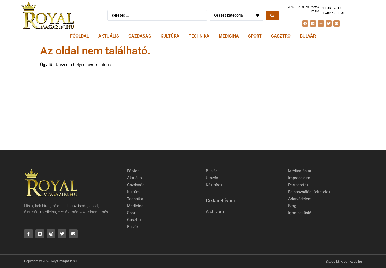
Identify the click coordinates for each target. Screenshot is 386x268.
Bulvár (308, 36)
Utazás (212, 178)
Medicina (229, 36)
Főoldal (79, 36)
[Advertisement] (193, 109)
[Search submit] (272, 15)
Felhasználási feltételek (309, 191)
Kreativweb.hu (351, 261)
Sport (255, 36)
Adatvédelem (299, 198)
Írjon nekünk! (299, 212)
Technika (199, 36)
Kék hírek (214, 185)
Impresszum (299, 178)
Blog (292, 205)
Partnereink (298, 185)
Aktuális (108, 36)
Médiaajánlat (299, 171)
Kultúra (170, 36)
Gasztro (281, 36)
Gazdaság (139, 36)
